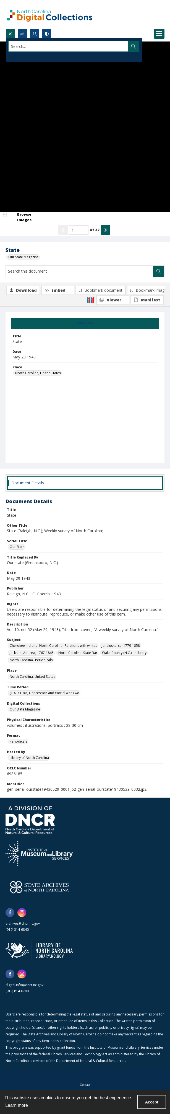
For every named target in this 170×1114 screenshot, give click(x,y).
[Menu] (159, 34)
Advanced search (22, 56)
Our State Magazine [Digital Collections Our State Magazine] (25, 709)
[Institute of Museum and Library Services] (39, 853)
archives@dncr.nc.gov (23, 923)
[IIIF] (90, 299)
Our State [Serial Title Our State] (17, 546)
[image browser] (20, 217)
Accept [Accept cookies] (151, 1102)
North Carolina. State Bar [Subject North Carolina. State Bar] (77, 652)
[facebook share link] (10, 912)
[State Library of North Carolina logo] (39, 950)
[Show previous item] (63, 230)
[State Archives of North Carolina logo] (39, 887)
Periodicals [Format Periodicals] (18, 741)
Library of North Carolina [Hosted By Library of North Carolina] (29, 757)
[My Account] (34, 33)
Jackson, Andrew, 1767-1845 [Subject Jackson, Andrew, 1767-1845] (32, 652)
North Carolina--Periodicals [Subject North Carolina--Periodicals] (31, 660)
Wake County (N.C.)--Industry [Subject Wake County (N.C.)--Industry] (124, 652)
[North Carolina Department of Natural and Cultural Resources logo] (30, 820)
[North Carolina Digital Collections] (50, 14)
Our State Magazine (23, 257)
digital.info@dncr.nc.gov (24, 985)
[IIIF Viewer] (112, 300)
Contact (85, 1085)
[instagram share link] (21, 912)
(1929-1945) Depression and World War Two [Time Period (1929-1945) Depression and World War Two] (44, 693)
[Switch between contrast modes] (46, 33)
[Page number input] (78, 230)
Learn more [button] (16, 1105)
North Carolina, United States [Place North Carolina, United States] (38, 373)
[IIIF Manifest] (147, 300)
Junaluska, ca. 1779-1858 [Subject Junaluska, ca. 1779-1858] (121, 645)
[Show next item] (105, 230)
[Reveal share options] (22, 33)
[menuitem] (85, 1084)
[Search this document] (79, 271)
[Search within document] (158, 271)
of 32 (95, 229)
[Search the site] (68, 46)
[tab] (85, 323)
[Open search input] (10, 33)
